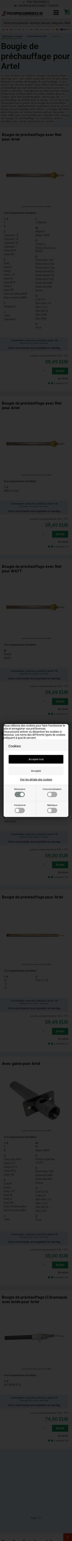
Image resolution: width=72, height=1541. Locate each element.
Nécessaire (19, 792)
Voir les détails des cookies (36, 779)
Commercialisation (52, 792)
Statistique (52, 808)
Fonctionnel (20, 808)
